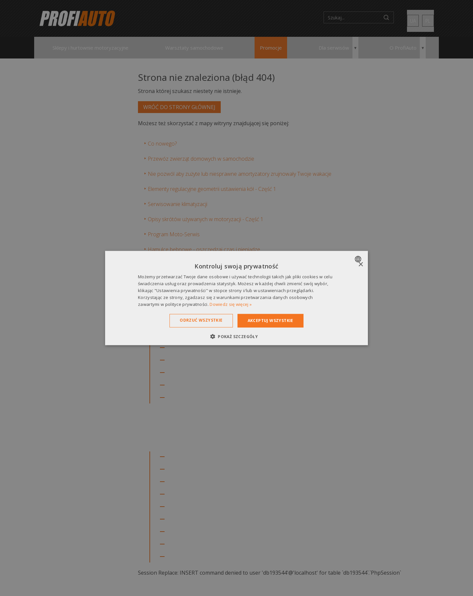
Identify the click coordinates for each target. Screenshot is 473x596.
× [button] (360, 264)
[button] (236, 336)
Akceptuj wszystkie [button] (270, 320)
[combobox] (359, 259)
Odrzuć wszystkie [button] (201, 320)
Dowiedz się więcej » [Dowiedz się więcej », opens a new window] (231, 304)
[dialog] (236, 298)
